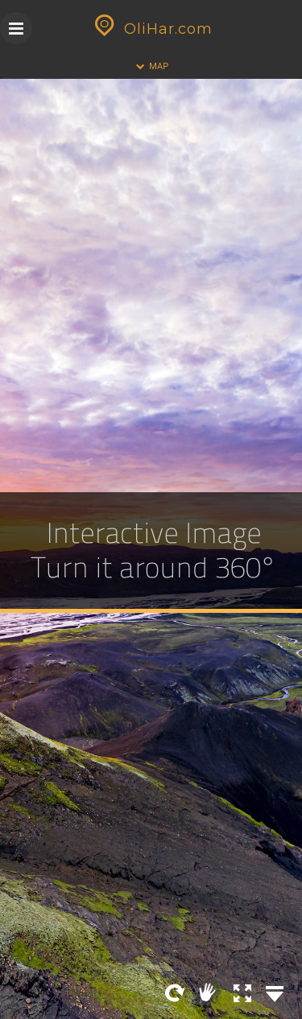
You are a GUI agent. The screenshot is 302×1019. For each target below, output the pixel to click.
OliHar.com (151, 29)
